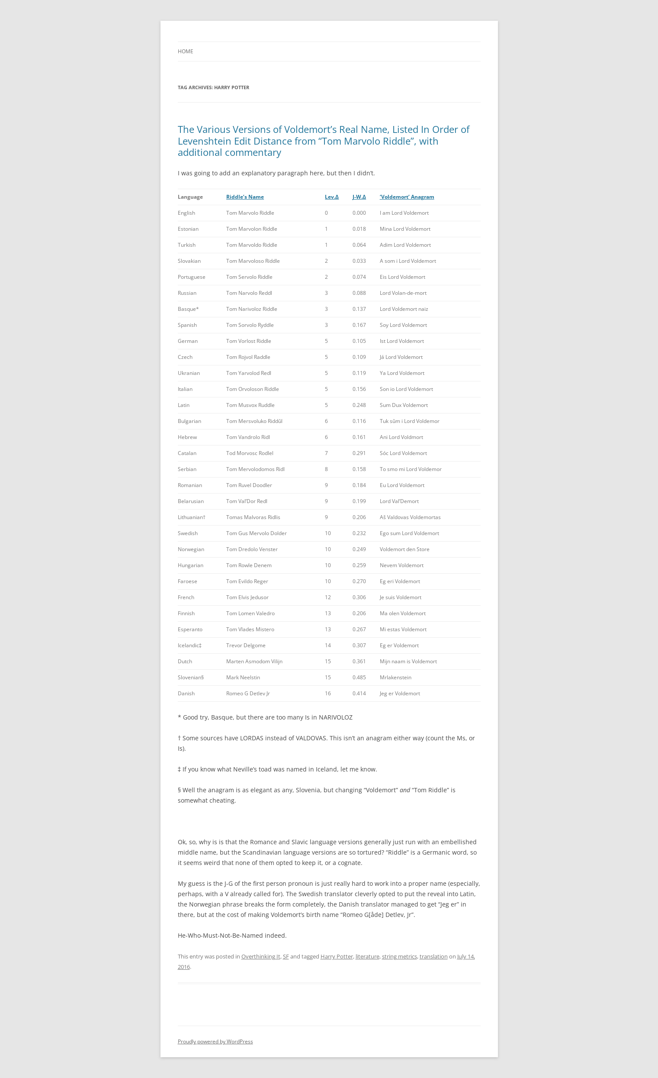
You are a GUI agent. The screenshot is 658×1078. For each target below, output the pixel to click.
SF (286, 956)
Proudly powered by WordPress (215, 1041)
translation (434, 956)
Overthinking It (260, 956)
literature (367, 956)
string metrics (399, 956)
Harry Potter (337, 956)
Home (185, 51)
